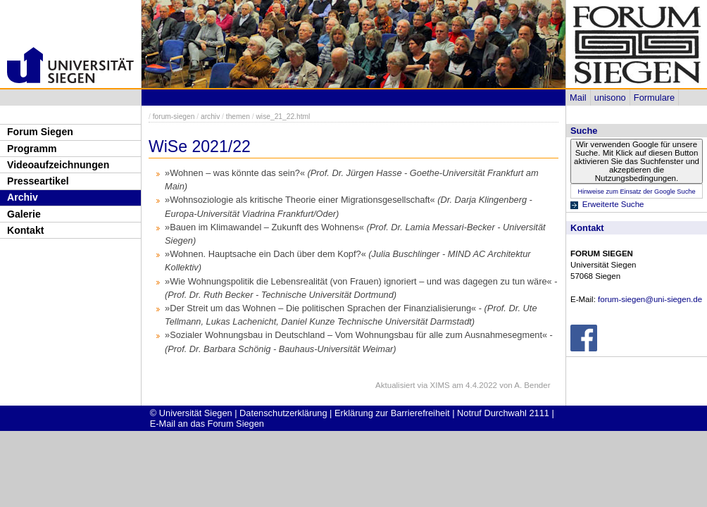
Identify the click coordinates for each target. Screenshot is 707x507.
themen (238, 116)
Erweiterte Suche (613, 204)
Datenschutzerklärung (283, 413)
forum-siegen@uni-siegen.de (650, 299)
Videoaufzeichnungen (58, 164)
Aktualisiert (395, 385)
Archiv (22, 197)
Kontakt (25, 230)
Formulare (654, 97)
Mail (578, 97)
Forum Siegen (40, 131)
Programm (31, 148)
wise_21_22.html (283, 116)
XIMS (440, 385)
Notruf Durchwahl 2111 (503, 413)
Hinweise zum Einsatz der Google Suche (636, 191)
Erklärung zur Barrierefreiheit (392, 413)
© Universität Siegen (191, 413)
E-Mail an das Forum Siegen (207, 423)
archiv (210, 116)
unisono (610, 97)
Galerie (24, 214)
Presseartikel (38, 181)
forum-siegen (174, 116)
